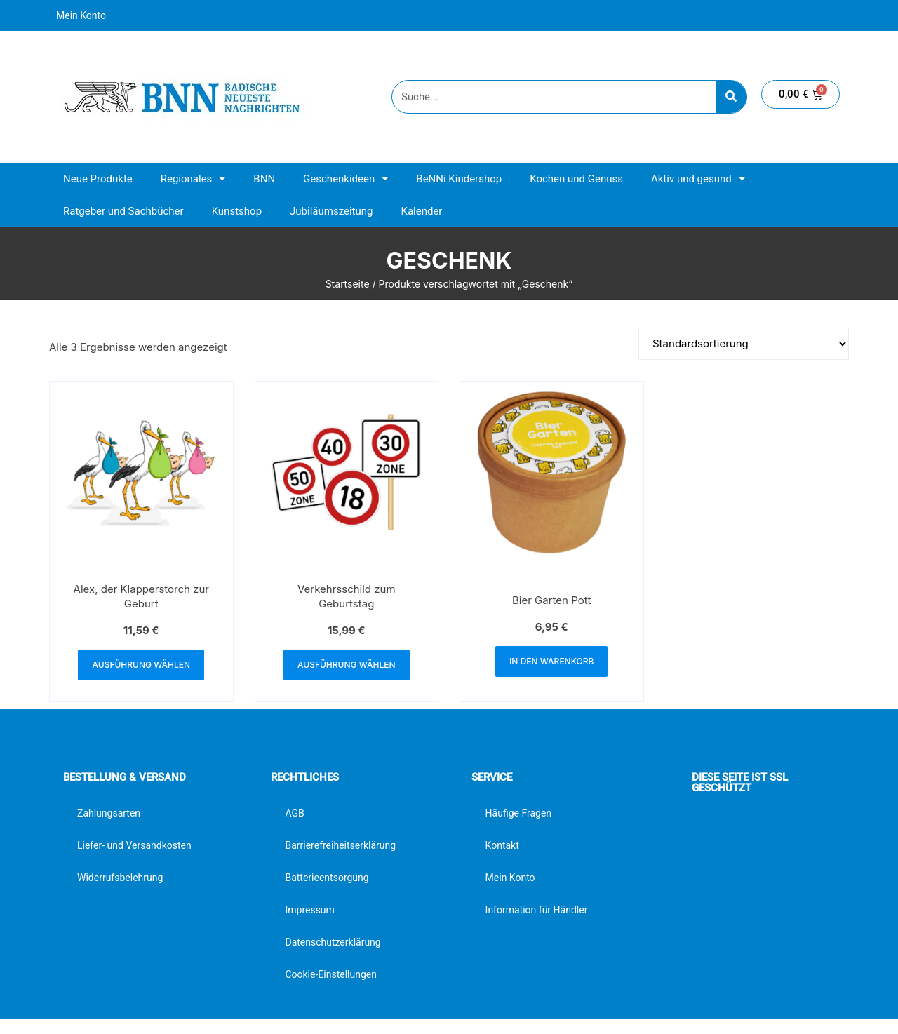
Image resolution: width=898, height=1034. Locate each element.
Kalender (421, 211)
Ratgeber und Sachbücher (123, 211)
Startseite (348, 284)
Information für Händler (536, 909)
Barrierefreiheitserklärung (340, 845)
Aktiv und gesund (698, 178)
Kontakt (502, 845)
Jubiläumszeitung (331, 211)
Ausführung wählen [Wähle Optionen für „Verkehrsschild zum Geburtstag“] (346, 664)
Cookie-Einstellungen (330, 974)
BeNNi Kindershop (459, 179)
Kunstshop (237, 211)
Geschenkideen (345, 178)
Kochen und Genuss (576, 179)
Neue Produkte (98, 179)
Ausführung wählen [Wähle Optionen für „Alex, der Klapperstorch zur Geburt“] (141, 664)
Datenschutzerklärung (332, 942)
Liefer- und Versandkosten (134, 845)
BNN (264, 179)
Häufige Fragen (518, 813)
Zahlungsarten (108, 813)
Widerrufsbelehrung (120, 877)
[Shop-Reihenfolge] (743, 344)
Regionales (193, 178)
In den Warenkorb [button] (551, 661)
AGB (294, 813)
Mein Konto (81, 15)
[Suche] (731, 97)
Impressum (309, 909)
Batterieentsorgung (326, 877)
